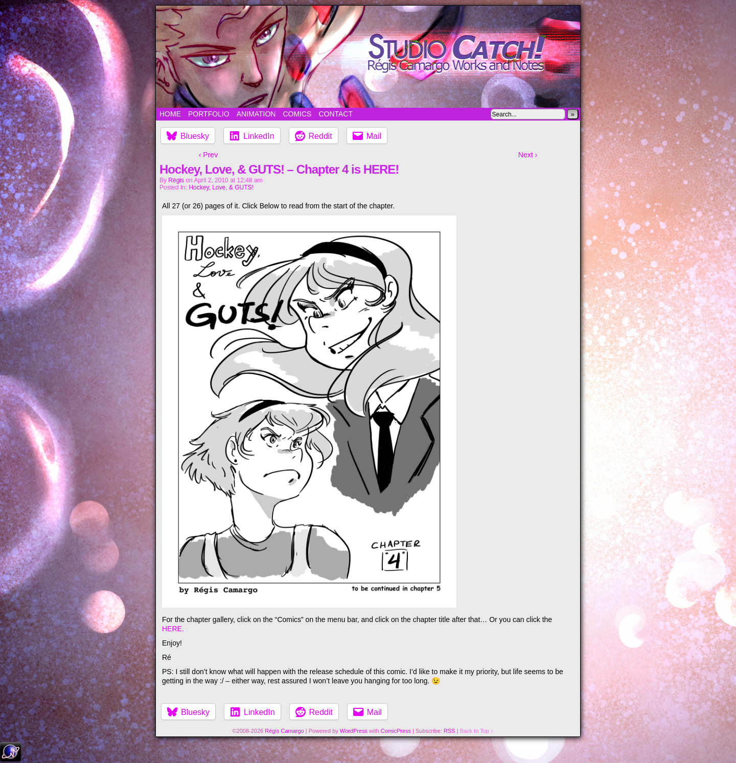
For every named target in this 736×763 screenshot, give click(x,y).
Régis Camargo (284, 731)
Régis (176, 180)
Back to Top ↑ (477, 731)
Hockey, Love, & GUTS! (221, 187)
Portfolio (208, 114)
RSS (449, 731)
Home (170, 114)
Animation (256, 114)
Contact (335, 114)
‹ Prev (208, 155)
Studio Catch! (368, 57)
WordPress (353, 731)
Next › (527, 155)
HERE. (173, 629)
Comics (297, 114)
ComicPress (396, 731)
